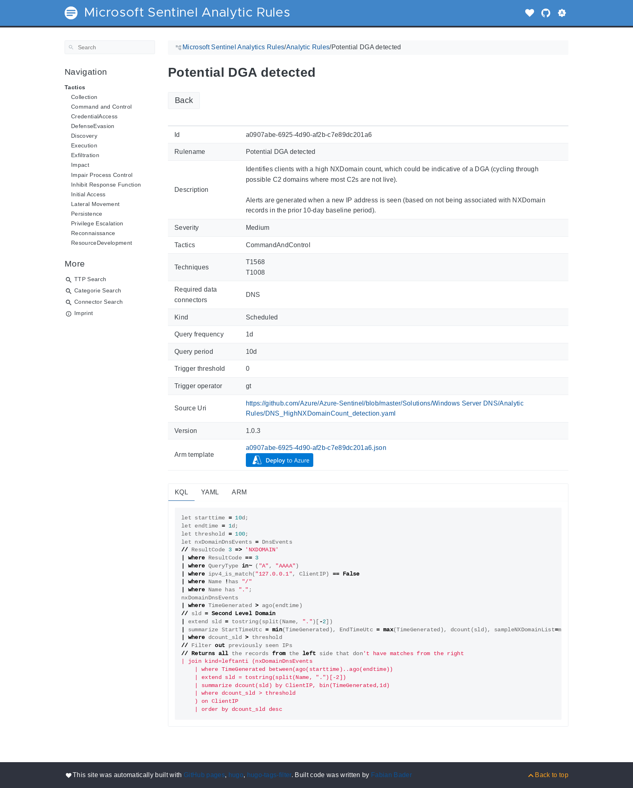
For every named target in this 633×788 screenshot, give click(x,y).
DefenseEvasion (93, 126)
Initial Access (88, 194)
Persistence (87, 213)
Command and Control (101, 106)
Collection (84, 97)
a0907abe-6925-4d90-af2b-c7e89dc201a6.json (316, 447)
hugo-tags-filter (269, 774)
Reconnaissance (93, 233)
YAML (210, 492)
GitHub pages (204, 774)
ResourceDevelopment (101, 243)
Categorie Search (97, 290)
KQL (181, 492)
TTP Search (90, 279)
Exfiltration (85, 155)
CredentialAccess (94, 116)
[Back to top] (547, 774)
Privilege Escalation (97, 223)
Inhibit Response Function (106, 184)
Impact (80, 165)
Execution (84, 145)
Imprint (83, 313)
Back (184, 100)
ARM (239, 492)
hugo (235, 774)
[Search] (110, 47)
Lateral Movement (95, 204)
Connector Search (98, 301)
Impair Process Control (101, 175)
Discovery (84, 135)
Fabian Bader (391, 774)
